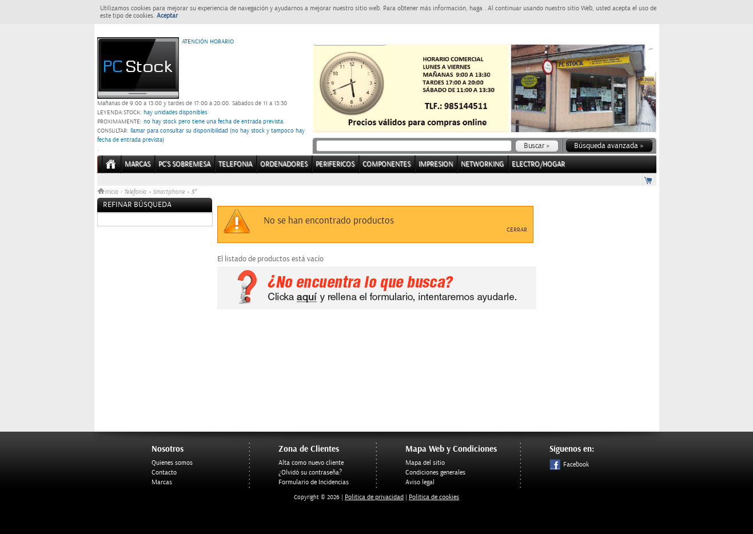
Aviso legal (420, 482)
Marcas (137, 164)
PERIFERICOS (335, 164)
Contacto (164, 472)
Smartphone (169, 192)
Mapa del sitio (425, 463)
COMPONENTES (386, 164)
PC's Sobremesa (184, 164)
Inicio (108, 192)
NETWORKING (482, 164)
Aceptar (167, 15)
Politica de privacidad (374, 497)
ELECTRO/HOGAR (538, 164)
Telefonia (135, 192)
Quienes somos (172, 463)
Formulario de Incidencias (313, 482)
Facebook (569, 464)
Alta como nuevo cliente (311, 463)
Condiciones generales (435, 472)
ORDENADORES (284, 164)
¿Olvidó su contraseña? (310, 472)
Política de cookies (434, 497)
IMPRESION (436, 164)
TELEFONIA (235, 164)
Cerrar (517, 229)
